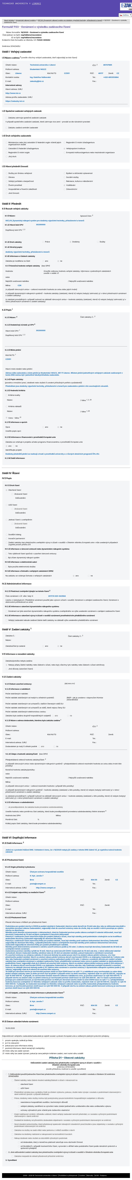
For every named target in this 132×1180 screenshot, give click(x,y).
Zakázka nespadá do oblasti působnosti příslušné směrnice (39, 1156)
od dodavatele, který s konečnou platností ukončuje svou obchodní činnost (52, 1142)
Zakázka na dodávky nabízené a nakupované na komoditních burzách (43, 1134)
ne (61, 261)
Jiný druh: (12, 156)
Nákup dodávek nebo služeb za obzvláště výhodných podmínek (40, 1138)
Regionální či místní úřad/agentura (80, 142)
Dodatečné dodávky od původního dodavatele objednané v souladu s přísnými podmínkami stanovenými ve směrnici (62, 1120)
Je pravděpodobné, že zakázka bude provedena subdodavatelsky (35, 807)
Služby (102, 242)
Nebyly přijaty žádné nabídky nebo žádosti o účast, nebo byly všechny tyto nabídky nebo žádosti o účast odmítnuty (56, 665)
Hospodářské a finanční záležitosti (22, 189)
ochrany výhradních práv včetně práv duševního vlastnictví (45, 1110)
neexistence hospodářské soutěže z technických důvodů (44, 1102)
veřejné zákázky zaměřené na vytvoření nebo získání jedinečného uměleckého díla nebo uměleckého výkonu (66, 1106)
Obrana (11, 177)
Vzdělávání (70, 185)
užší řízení (25, 1088)
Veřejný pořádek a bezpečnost (21, 181)
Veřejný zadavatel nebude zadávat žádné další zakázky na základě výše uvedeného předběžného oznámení (53, 620)
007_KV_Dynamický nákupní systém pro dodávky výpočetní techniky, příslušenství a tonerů (70, 20)
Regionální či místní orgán (19, 152)
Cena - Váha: (14, 418)
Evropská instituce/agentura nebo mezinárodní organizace (90, 152)
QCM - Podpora (100, 1175)
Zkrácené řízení (20, 494)
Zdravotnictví (71, 189)
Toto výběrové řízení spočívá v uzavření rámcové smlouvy (32, 554)
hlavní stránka (9, 20)
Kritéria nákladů (14, 406)
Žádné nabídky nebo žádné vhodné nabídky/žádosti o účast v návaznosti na (45, 1080)
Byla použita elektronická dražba (21, 567)
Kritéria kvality (14, 395)
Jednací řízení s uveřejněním (20, 520)
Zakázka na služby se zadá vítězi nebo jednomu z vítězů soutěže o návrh (44, 1130)
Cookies (82, 1175)
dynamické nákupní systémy (26, 20)
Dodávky (76, 242)
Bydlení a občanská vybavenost (79, 173)
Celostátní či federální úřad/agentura (23, 148)
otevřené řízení (27, 1084)
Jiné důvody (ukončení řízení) (20, 669)
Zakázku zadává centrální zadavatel (23, 128)
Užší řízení (12, 505)
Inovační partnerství (16, 538)
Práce (47, 242)
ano (46, 261)
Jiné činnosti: (13, 193)
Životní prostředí (15, 185)
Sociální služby (72, 177)
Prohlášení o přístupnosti (68, 1175)
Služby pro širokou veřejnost (20, 173)
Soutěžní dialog (14, 534)
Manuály (90, 1175)
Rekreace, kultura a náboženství (79, 181)
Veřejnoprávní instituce (75, 148)
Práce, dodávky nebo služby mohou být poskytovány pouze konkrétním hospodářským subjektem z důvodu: (59, 1098)
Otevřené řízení (14, 490)
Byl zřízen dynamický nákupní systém (23, 558)
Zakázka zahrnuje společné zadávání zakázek (27, 118)
